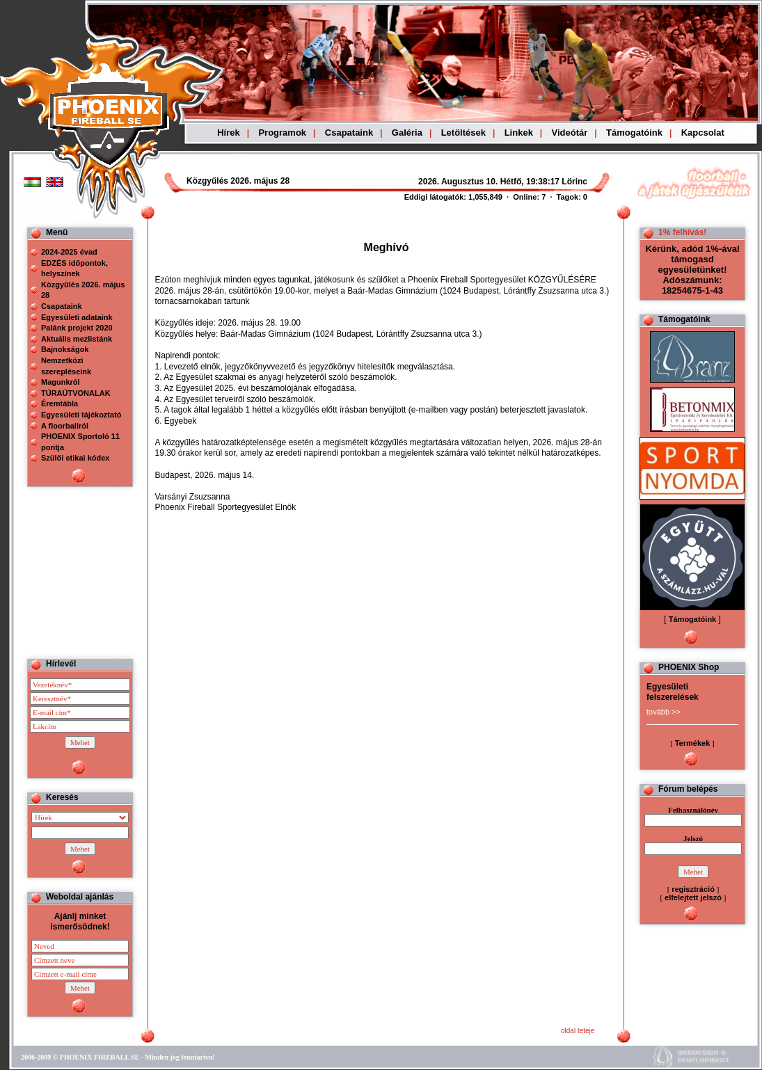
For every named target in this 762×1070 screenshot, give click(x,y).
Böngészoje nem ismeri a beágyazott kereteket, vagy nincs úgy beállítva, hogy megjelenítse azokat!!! (460, 182)
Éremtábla (59, 403)
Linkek (519, 132)
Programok (282, 132)
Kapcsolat (702, 132)
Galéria (407, 132)
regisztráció (693, 889)
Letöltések (463, 132)
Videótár (570, 132)
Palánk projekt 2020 (77, 328)
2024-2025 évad (69, 252)
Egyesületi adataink (77, 317)
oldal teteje (577, 1031)
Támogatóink (634, 132)
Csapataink (349, 132)
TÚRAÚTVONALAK (76, 393)
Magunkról (60, 382)
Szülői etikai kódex (75, 458)
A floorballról (64, 426)
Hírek (228, 132)
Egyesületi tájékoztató (81, 414)
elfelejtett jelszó (693, 897)
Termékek (693, 743)
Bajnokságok (64, 349)
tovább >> (663, 712)
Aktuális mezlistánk (76, 339)
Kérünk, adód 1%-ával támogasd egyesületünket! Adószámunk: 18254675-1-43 (692, 269)
